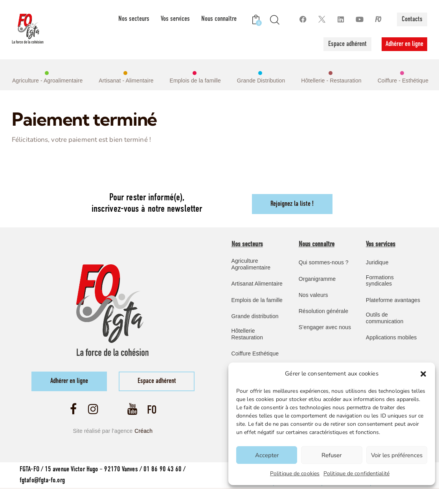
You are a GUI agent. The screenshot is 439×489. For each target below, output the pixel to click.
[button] (423, 374)
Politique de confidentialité (356, 473)
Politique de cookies (295, 473)
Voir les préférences (396, 455)
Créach (143, 432)
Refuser (331, 455)
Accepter (267, 455)
